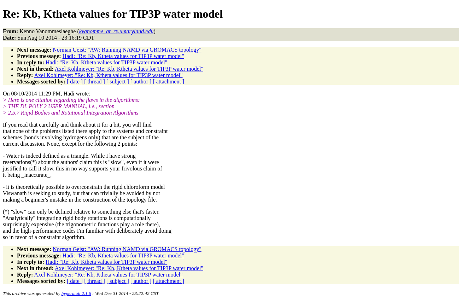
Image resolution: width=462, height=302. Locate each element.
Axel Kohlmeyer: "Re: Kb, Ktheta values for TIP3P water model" (129, 69)
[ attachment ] (168, 82)
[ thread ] (94, 82)
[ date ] (75, 82)
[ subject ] (117, 82)
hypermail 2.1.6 (76, 293)
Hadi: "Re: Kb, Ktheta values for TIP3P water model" (123, 56)
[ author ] (141, 82)
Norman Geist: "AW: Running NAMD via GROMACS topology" (127, 50)
